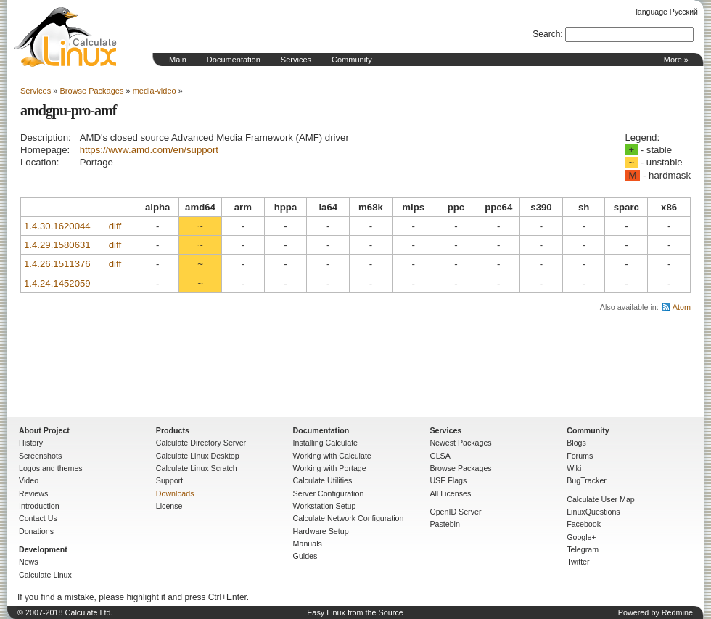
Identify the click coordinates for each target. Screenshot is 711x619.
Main (177, 59)
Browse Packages (91, 90)
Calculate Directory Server (201, 442)
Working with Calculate (332, 455)
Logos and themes (51, 468)
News (28, 561)
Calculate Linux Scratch (196, 468)
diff (115, 226)
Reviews (33, 493)
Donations (36, 531)
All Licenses (450, 493)
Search (546, 34)
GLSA (440, 455)
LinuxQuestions (593, 511)
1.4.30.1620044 (57, 226)
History (31, 442)
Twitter (578, 561)
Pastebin (444, 524)
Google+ (581, 537)
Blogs (576, 442)
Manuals (307, 543)
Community (352, 59)
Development (43, 549)
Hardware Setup (321, 531)
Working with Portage (329, 468)
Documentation (233, 59)
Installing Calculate (325, 442)
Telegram (583, 549)
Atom (682, 307)
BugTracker (587, 480)
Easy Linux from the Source (355, 612)
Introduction (39, 505)
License (169, 505)
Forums (580, 455)
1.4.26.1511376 (57, 263)
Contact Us (38, 518)
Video (28, 480)
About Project (44, 430)
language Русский (667, 11)
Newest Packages (460, 442)
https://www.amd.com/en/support (149, 149)
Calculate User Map (601, 499)
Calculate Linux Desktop (197, 455)
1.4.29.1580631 (57, 244)
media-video (154, 90)
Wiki (574, 468)
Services (296, 59)
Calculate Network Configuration (348, 518)
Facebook (584, 524)
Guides (305, 556)
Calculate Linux (45, 574)
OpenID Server (455, 511)
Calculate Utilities (323, 480)
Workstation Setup (324, 505)
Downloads (175, 493)
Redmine (677, 612)
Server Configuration (328, 493)
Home (65, 37)
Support (169, 480)
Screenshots (40, 455)
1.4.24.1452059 (57, 283)
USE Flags (448, 480)
